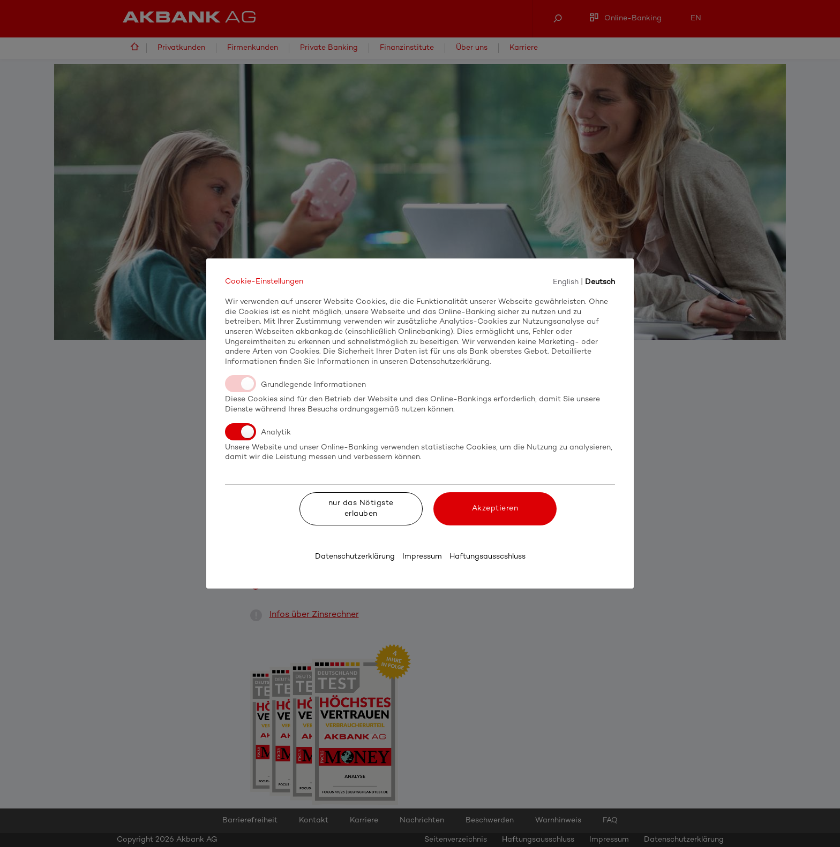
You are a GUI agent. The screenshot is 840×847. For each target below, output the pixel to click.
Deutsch (600, 282)
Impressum (422, 557)
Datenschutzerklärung (355, 557)
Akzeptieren (495, 509)
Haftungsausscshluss (487, 557)
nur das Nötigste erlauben (361, 508)
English (566, 282)
